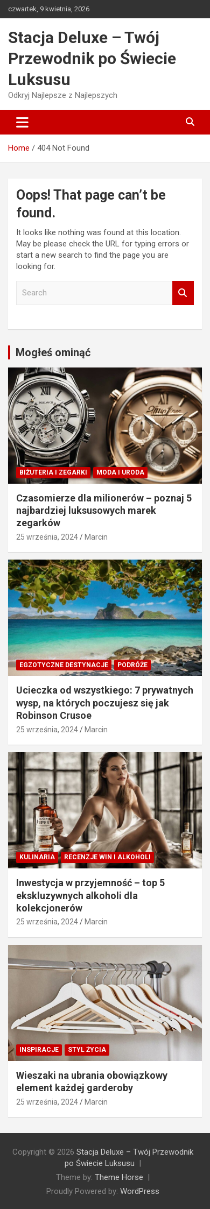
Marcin (96, 537)
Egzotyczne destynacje (63, 665)
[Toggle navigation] (22, 122)
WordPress (139, 1191)
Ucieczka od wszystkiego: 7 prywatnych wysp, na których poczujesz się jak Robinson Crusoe (104, 702)
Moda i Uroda (120, 472)
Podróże (132, 665)
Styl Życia (87, 1050)
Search (183, 293)
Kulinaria (37, 857)
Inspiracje (39, 1050)
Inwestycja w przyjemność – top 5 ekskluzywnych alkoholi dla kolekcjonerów (90, 895)
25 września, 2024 (47, 537)
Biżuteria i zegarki (53, 472)
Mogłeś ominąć (53, 352)
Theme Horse (119, 1177)
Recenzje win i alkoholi (107, 857)
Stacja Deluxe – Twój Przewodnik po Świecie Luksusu (92, 58)
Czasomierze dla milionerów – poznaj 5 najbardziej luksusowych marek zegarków (104, 510)
